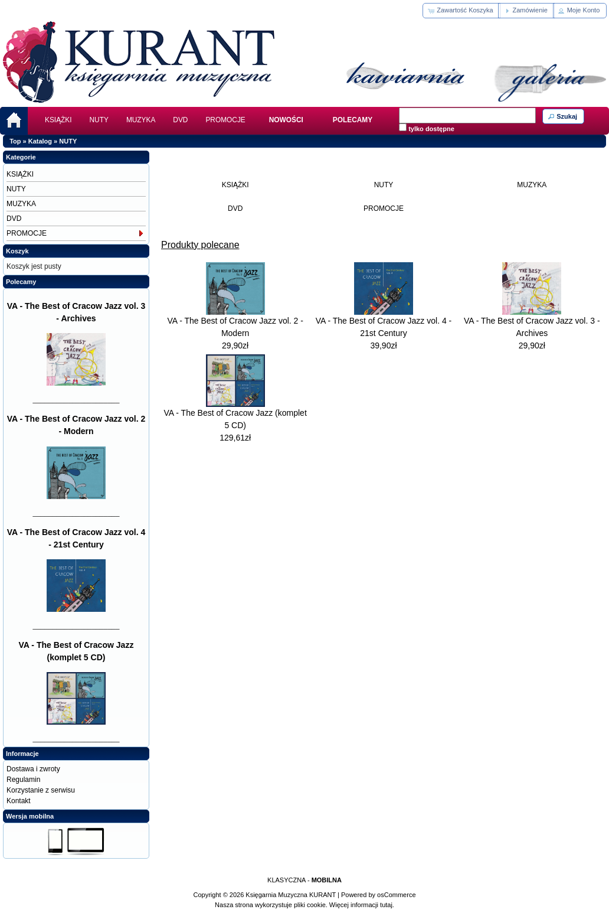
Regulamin (23, 779)
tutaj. (386, 904)
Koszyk (17, 251)
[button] (461, 10)
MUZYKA (140, 120)
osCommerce (396, 894)
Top (15, 141)
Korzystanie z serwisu (40, 790)
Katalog (40, 141)
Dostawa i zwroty (33, 769)
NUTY (99, 120)
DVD (180, 120)
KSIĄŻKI (58, 120)
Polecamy (21, 281)
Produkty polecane (200, 245)
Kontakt (18, 801)
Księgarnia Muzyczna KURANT (290, 894)
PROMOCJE (225, 120)
